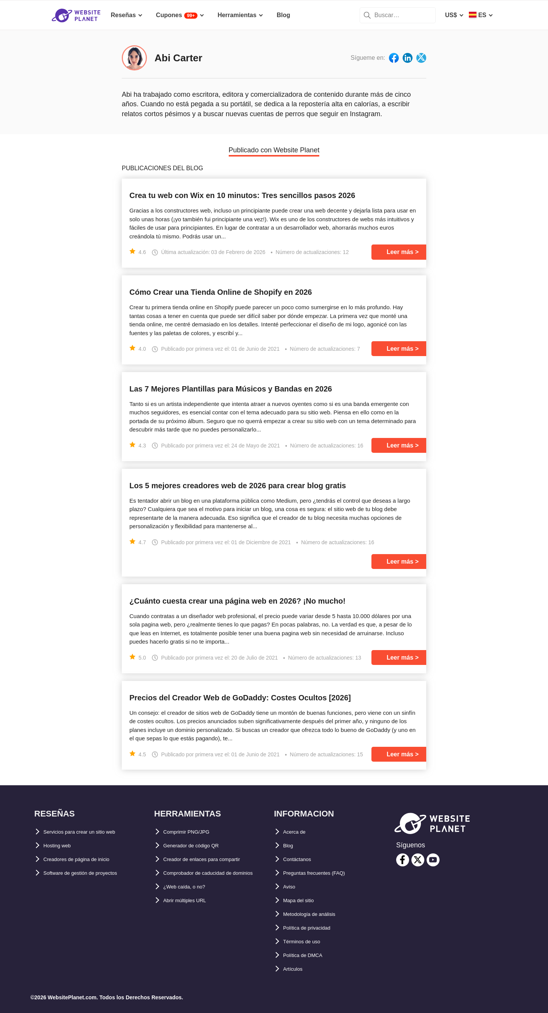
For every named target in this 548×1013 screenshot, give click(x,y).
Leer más (400, 252)
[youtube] (433, 859)
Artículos (296, 969)
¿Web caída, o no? (190, 900)
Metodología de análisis (317, 914)
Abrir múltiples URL (191, 914)
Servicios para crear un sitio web (91, 832)
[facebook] (402, 859)
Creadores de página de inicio (86, 859)
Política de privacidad (314, 928)
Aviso (291, 887)
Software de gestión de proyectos (92, 873)
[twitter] (417, 859)
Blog (290, 845)
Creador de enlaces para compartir (213, 859)
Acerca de (297, 832)
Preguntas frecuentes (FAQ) (323, 873)
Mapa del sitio (303, 900)
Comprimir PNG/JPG (193, 832)
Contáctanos (301, 859)
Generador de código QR (199, 845)
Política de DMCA (308, 955)
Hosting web (61, 845)
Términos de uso (307, 941)
